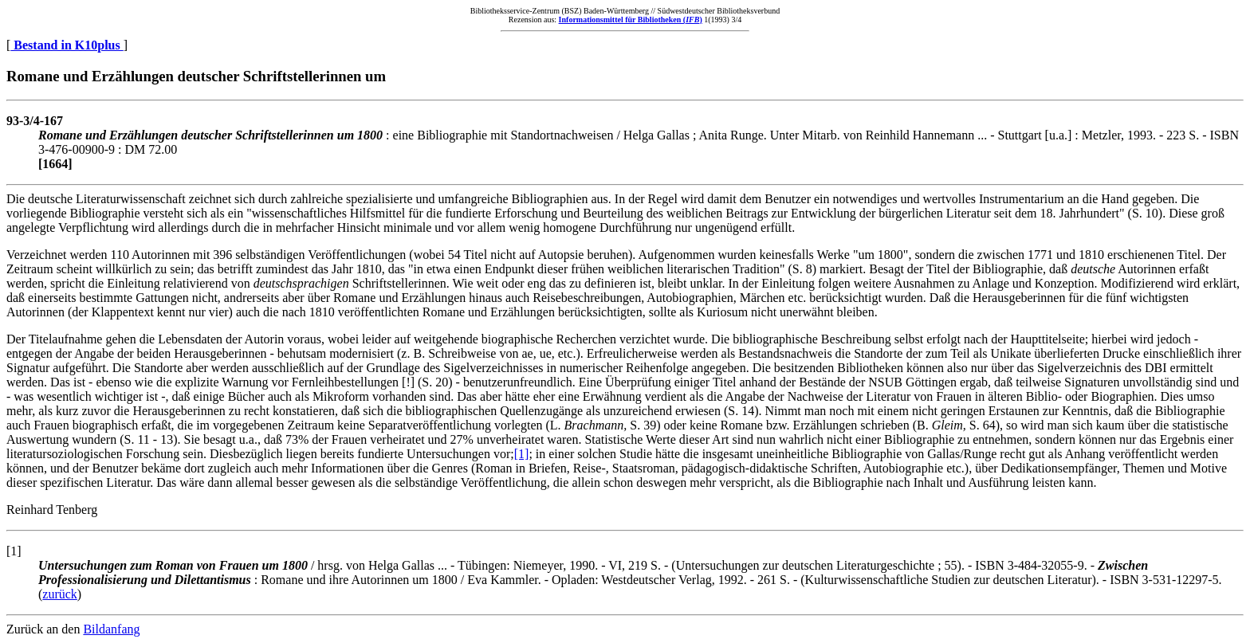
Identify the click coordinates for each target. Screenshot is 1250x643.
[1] (521, 454)
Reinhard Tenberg (51, 509)
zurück (59, 594)
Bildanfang (111, 629)
